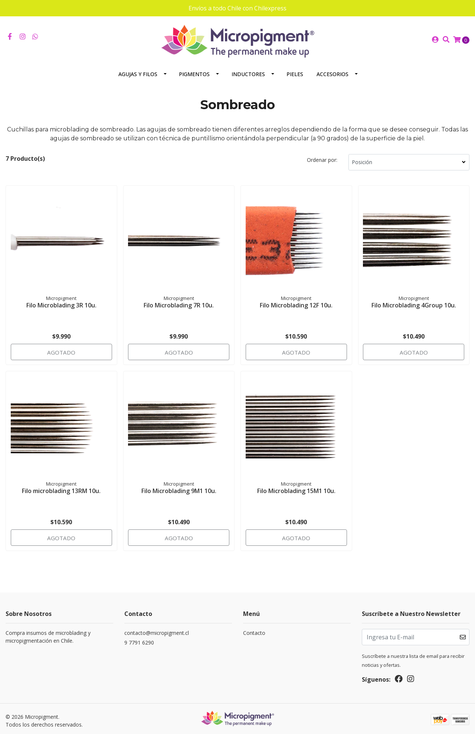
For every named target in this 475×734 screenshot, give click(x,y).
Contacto (254, 628)
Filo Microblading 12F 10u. (296, 300)
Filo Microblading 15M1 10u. (296, 486)
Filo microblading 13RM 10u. (61, 486)
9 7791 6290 (139, 638)
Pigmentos (194, 69)
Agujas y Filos (137, 69)
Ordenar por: (322, 155)
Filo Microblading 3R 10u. (61, 300)
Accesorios (332, 69)
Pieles (294, 69)
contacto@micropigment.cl (156, 628)
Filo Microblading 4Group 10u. (413, 300)
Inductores (248, 69)
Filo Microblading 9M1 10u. (178, 486)
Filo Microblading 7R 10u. (179, 300)
